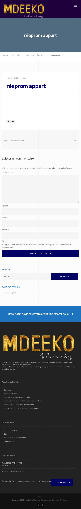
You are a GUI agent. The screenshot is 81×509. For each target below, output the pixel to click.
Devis (6, 434)
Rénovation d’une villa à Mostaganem (19, 405)
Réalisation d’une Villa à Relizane (17, 397)
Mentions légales (10, 441)
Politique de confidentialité (15, 438)
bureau (23, 78)
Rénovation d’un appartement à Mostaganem (22, 408)
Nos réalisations (10, 394)
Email (4, 218)
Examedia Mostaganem (60, 500)
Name (4, 206)
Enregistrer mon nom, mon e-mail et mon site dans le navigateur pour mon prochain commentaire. (36, 246)
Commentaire (8, 172)
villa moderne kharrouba (14, 140)
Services (7, 390)
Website (5, 230)
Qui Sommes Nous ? (12, 430)
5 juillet (74, 140)
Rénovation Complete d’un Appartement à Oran (23, 401)
